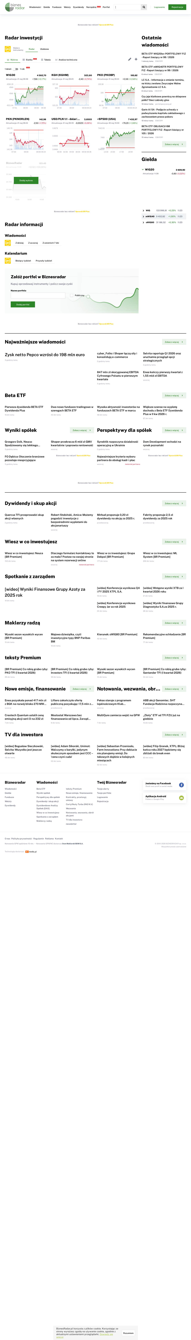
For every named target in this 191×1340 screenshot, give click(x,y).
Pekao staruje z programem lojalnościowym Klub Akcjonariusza (114, 995)
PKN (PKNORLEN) (17, 119)
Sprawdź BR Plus (106, 25)
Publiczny (77, 295)
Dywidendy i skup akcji (47, 1140)
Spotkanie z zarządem (47, 1156)
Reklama (49, 1178)
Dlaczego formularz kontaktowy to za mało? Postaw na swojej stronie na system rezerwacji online (72, 726)
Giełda (46, 7)
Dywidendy (78, 7)
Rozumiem (128, 1333)
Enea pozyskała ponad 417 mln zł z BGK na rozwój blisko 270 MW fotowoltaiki (25, 995)
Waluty (67, 7)
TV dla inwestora (74, 1159)
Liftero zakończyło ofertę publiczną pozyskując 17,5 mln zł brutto (71, 995)
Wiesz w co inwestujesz (47, 1152)
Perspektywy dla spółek (48, 1136)
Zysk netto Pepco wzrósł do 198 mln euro (45, 404)
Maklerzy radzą (44, 1160)
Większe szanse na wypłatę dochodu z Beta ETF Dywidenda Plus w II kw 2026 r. (163, 483)
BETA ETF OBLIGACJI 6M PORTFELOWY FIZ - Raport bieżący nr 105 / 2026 (163, 130)
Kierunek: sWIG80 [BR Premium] (117, 876)
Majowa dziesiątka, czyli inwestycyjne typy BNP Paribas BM (70, 880)
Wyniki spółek (43, 1132)
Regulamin (38, 1178)
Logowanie (159, 7)
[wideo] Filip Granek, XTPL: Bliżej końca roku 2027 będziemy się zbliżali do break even (164, 1089)
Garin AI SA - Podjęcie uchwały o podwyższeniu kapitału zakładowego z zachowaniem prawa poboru (163, 113)
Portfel (106, 7)
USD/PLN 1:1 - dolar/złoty (68, 119)
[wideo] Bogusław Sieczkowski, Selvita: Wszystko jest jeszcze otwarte (24, 1089)
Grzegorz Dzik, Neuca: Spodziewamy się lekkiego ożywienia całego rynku (21, 542)
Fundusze (56, 7)
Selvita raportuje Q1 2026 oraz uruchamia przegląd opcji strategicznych (162, 381)
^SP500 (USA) (106, 119)
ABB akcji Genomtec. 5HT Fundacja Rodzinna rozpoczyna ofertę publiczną (162, 995)
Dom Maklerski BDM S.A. (72, 1183)
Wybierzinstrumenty (18, 49)
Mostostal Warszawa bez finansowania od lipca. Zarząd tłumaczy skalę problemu (69, 1034)
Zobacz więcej (174, 144)
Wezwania (71, 1147)
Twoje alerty (103, 1128)
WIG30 (10, 75)
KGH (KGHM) (60, 75)
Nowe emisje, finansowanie (79, 1132)
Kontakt (59, 1178)
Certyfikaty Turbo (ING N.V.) (79, 1143)
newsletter (71, 1163)
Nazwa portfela (38, 293)
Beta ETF (40, 1128)
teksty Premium (74, 1128)
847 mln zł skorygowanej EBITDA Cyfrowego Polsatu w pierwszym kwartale (118, 424)
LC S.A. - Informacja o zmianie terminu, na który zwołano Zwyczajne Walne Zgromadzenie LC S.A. (163, 83)
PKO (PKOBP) (106, 75)
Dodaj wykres (26, 180)
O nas (7, 1178)
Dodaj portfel (22, 304)
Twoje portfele (104, 1132)
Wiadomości (35, 7)
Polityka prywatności (21, 1178)
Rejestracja (177, 7)
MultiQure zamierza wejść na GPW (118, 1030)
